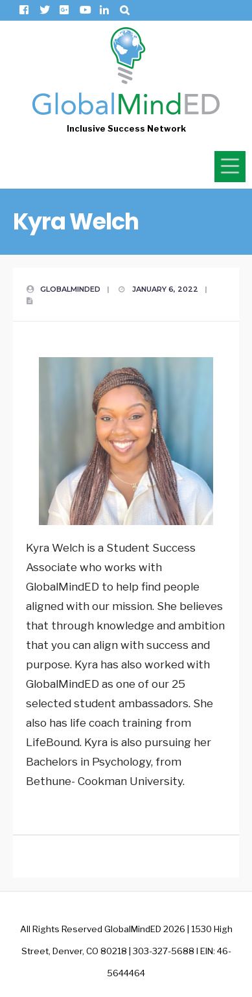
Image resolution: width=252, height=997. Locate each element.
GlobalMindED (70, 289)
